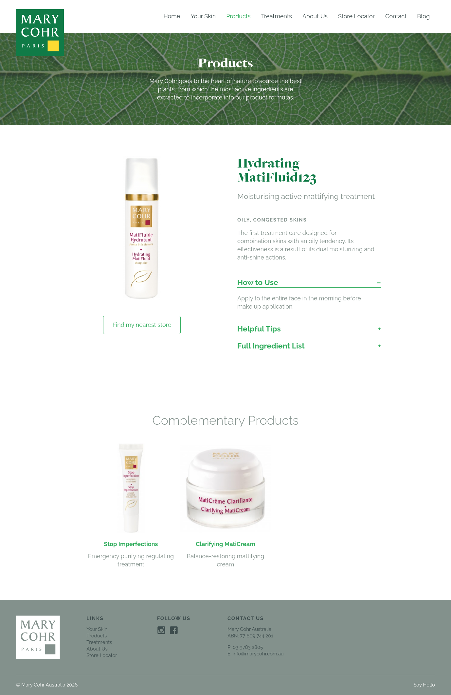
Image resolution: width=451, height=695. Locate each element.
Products (238, 16)
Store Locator (356, 16)
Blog (423, 16)
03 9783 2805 (248, 647)
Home (171, 16)
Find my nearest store (142, 324)
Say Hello (424, 685)
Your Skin (203, 16)
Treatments (276, 16)
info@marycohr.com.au (258, 654)
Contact (395, 16)
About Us (315, 16)
